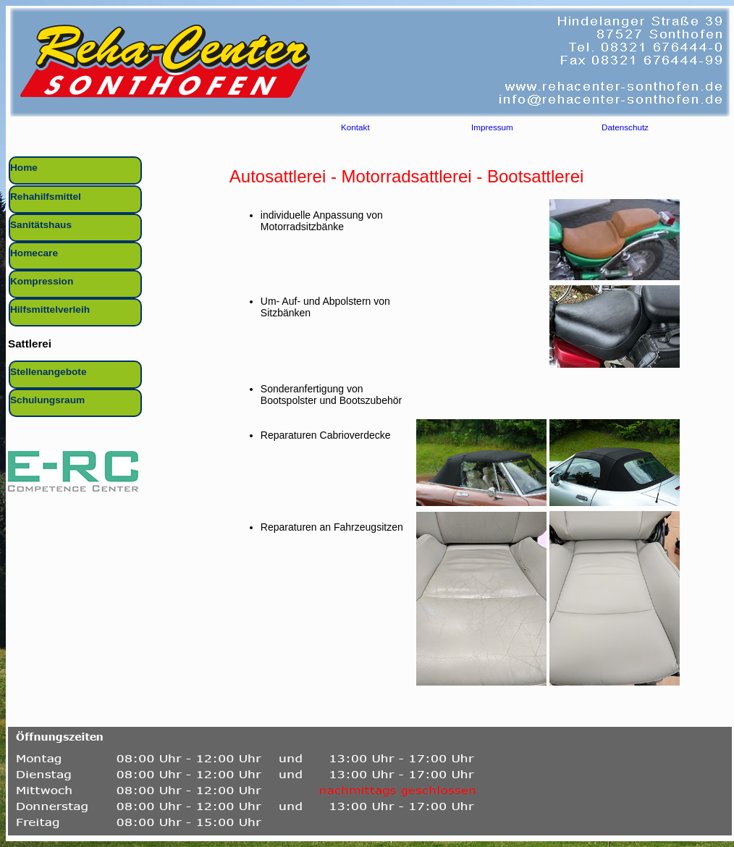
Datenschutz (625, 129)
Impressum (492, 129)
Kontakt (355, 129)
